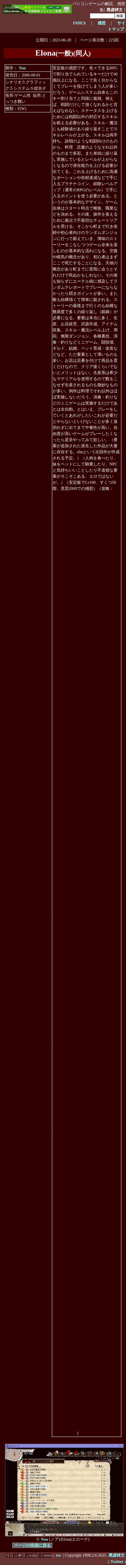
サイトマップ (116, 26)
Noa (22, 68)
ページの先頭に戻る (32, 1545)
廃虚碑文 (114, 10)
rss (58, 1555)
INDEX (79, 23)
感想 (102, 23)
